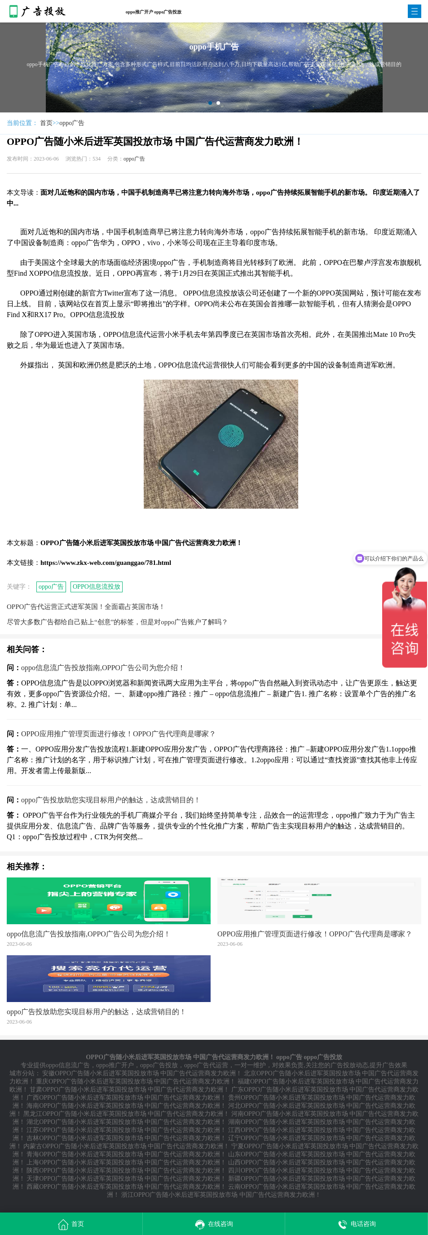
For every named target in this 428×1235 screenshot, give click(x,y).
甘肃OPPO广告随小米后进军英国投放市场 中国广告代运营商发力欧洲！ (129, 1089)
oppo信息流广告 (68, 1065)
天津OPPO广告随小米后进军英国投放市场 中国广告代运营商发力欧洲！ (126, 1178)
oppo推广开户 (115, 1065)
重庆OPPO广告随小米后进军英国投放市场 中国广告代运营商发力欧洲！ (136, 1081)
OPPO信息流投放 (96, 586)
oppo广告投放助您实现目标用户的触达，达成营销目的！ (111, 800)
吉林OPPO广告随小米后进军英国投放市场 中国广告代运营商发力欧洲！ (126, 1138)
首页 (46, 123)
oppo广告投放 (159, 1065)
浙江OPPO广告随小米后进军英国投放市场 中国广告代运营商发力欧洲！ (221, 1194)
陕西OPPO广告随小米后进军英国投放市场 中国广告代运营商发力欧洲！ (126, 1170)
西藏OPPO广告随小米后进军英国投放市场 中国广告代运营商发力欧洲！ (126, 1186)
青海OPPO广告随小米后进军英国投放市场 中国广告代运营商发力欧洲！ (126, 1154)
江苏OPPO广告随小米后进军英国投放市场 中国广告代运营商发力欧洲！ (126, 1130)
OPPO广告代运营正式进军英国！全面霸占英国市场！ (86, 606)
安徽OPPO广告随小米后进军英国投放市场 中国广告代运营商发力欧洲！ (142, 1073)
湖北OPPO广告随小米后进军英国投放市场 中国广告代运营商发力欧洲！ (126, 1122)
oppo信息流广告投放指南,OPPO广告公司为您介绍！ (103, 667)
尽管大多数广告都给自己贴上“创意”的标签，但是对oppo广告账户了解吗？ (117, 622)
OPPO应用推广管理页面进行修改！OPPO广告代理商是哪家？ (118, 734)
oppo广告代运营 (206, 1065)
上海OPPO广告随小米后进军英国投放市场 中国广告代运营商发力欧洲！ (126, 1162)
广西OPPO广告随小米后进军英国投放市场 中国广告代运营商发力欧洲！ (126, 1097)
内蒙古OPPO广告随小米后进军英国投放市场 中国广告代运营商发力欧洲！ (126, 1146)
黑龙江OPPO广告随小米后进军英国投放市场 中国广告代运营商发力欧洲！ (126, 1113)
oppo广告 (71, 123)
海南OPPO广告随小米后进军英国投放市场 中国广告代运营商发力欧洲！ (126, 1105)
